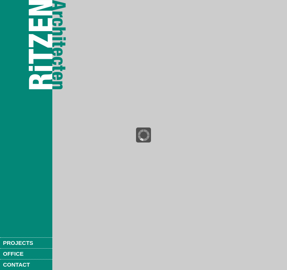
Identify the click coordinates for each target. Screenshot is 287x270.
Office (13, 253)
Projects (18, 243)
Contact (16, 264)
